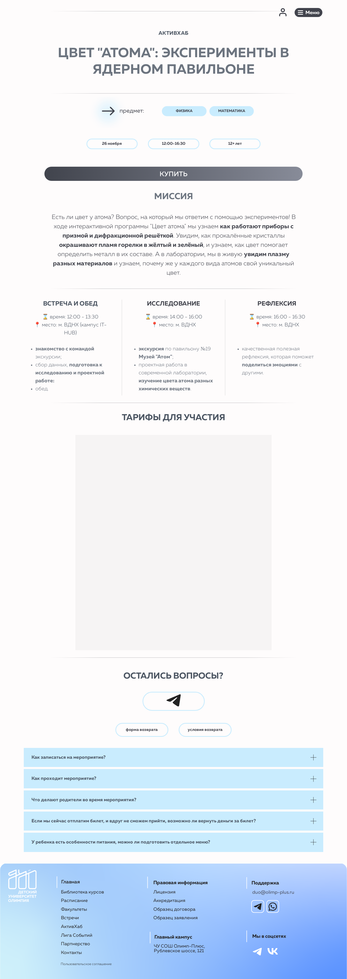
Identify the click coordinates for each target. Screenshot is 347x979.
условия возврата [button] (205, 730)
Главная (70, 882)
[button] (308, 12)
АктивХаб (71, 926)
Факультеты (74, 909)
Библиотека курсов (82, 892)
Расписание (74, 900)
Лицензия (164, 892)
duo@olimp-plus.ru (273, 892)
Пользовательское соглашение (86, 964)
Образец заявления (175, 918)
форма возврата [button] (142, 730)
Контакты (71, 952)
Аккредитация (169, 900)
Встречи (70, 918)
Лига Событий (76, 935)
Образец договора (174, 909)
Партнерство (75, 944)
